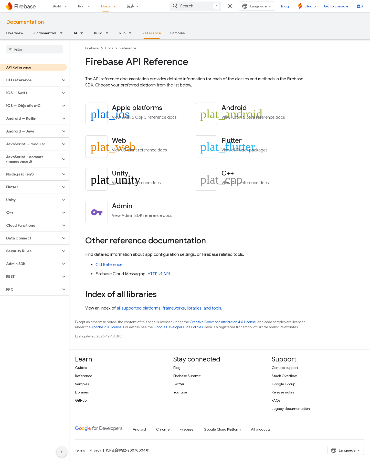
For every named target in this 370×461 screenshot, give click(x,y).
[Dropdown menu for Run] (90, 6)
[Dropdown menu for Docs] (116, 6)
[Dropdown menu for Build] (67, 6)
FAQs (276, 400)
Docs (109, 48)
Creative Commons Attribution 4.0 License (223, 322)
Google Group (283, 384)
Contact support (285, 367)
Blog (285, 6)
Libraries (82, 392)
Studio (310, 6)
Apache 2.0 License (106, 327)
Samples (177, 33)
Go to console (336, 6)
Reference (128, 48)
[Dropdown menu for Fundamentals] (63, 33)
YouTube (180, 392)
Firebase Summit (186, 376)
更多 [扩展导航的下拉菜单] (130, 6)
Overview (14, 33)
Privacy (95, 450)
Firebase (92, 48)
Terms (80, 450)
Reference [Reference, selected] (151, 33)
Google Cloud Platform (222, 429)
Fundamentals (45, 33)
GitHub (81, 400)
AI (75, 33)
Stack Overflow (284, 376)
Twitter (178, 384)
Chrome (163, 429)
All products (260, 429)
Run (81, 6)
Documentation (25, 22)
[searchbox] (34, 49)
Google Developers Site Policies (178, 327)
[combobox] (195, 6)
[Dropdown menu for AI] (83, 33)
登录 (360, 6)
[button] (30, 80)
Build (57, 6)
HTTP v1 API (158, 274)
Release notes (283, 392)
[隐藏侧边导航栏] (62, 452)
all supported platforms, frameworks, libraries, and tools (169, 308)
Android (139, 429)
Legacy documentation (291, 408)
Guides (81, 367)
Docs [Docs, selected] (105, 6)
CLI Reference (109, 264)
